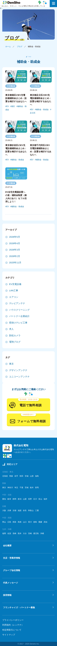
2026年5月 (14, 237)
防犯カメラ (15, 335)
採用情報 (7, 595)
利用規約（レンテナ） (13, 625)
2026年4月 (14, 243)
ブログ (19, 46)
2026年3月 (14, 249)
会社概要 (7, 545)
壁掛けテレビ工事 (18, 322)
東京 (11, 363)
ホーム (8, 46)
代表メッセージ (10, 582)
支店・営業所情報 (11, 558)
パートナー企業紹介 (19, 316)
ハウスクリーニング (19, 309)
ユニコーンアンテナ (19, 376)
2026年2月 (14, 256)
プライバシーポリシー (13, 620)
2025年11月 (15, 262)
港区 (13, 106)
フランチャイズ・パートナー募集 (19, 607)
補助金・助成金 (42, 109)
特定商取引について (11, 630)
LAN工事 (13, 290)
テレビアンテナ (17, 303)
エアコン (13, 297)
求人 (11, 329)
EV (7, 106)
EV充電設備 (11, 86)
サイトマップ (8, 634)
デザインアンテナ (18, 370)
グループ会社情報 (11, 570)
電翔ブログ (15, 342)
